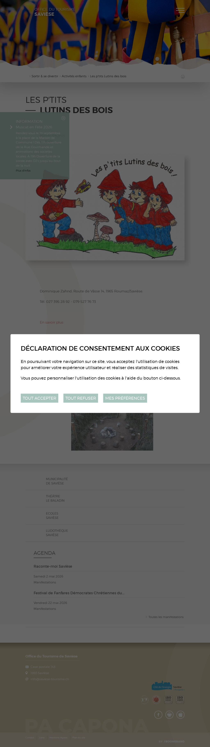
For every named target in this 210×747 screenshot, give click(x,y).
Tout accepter (39, 397)
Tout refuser (80, 397)
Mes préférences (125, 397)
